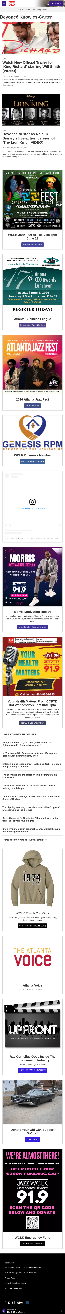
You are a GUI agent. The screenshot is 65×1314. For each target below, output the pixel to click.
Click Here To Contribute (32, 1243)
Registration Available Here (32, 325)
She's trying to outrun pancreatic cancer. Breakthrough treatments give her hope (31, 830)
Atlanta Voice (32, 985)
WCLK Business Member (32, 455)
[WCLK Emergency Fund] (32, 1190)
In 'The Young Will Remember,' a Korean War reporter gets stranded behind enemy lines (30, 754)
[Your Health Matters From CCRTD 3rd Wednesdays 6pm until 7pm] (32, 666)
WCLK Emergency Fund (32, 1237)
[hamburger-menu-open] (4, 3)
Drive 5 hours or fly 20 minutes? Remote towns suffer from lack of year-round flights (30, 819)
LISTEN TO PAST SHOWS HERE (32, 1070)
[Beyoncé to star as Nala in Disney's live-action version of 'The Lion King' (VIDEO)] (31, 110)
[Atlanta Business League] (32, 284)
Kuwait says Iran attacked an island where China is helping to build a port (28, 787)
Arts (4, 59)
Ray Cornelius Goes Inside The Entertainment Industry (32, 1058)
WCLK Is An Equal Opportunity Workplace (21, 1273)
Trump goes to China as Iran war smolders (24, 840)
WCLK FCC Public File (13, 1288)
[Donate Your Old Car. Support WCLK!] (32, 1102)
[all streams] (62, 1311)
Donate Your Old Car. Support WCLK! (32, 1131)
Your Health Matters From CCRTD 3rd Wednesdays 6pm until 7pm (32, 703)
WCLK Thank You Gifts (32, 913)
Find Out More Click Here (32, 461)
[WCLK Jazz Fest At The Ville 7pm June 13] (32, 200)
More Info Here (33, 405)
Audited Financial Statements (16, 1283)
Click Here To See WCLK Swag (32, 925)
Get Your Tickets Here (32, 244)
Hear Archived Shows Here (32, 723)
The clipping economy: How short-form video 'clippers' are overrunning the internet (31, 808)
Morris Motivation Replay (32, 612)
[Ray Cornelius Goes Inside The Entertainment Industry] (32, 1025)
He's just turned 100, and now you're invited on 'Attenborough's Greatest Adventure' (26, 743)
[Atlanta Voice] (32, 958)
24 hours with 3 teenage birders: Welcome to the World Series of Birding (31, 797)
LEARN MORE (32, 1139)
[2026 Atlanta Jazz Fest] (32, 364)
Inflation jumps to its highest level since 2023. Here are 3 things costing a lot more (31, 765)
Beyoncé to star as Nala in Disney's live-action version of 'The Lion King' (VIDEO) (28, 138)
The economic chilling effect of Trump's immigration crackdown (29, 776)
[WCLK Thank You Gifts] (32, 878)
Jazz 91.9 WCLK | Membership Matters (32, 10)
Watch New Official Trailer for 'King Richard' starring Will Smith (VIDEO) (31, 66)
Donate (57, 4)
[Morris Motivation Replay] (32, 576)
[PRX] (20, 1302)
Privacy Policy (10, 1278)
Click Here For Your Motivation (32, 627)
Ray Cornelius (7, 148)
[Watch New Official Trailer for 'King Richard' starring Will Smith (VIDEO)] (31, 38)
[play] (3, 1311)
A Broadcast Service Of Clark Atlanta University (23, 1268)
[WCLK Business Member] (32, 432)
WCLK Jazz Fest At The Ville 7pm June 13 (32, 236)
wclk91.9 (41, 538)
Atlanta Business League (32, 319)
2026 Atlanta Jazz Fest (32, 399)
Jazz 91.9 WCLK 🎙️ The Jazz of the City (20, 538)
